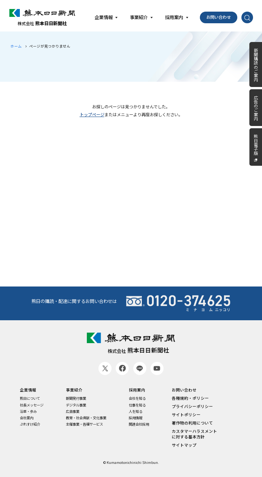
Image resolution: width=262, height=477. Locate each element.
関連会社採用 (139, 424)
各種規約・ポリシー (190, 398)
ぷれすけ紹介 (30, 424)
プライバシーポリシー (192, 406)
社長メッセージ (31, 405)
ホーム (16, 46)
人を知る (135, 411)
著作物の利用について (192, 423)
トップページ (92, 114)
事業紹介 (74, 390)
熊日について (30, 398)
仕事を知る (137, 405)
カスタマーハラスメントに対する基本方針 (194, 434)
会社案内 (26, 418)
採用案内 (137, 390)
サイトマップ (184, 445)
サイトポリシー (186, 414)
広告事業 (72, 411)
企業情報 (28, 390)
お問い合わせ (218, 17)
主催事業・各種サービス (84, 424)
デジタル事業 (76, 405)
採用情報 (135, 418)
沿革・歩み (28, 411)
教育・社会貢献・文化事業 (86, 418)
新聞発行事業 (76, 398)
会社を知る (137, 398)
